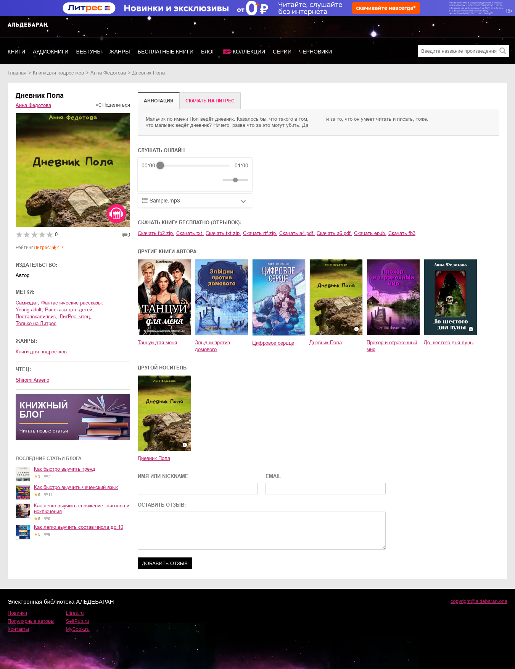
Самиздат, (27, 303)
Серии (282, 52)
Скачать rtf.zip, (260, 233)
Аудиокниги (50, 52)
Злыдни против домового (212, 346)
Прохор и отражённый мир (392, 346)
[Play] (166, 180)
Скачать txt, (190, 233)
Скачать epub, (370, 233)
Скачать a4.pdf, (297, 233)
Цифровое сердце (273, 343)
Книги (16, 52)
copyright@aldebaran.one (479, 601)
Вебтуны (88, 52)
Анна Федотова (108, 73)
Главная (17, 73)
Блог (208, 52)
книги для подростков (58, 73)
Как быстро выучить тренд (64, 469)
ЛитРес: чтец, (75, 316)
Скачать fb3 (401, 233)
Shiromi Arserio (32, 380)
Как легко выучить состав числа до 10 (78, 527)
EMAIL (273, 476)
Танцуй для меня (157, 342)
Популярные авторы (31, 621)
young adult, (29, 310)
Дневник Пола (325, 342)
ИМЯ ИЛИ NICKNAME (163, 476)
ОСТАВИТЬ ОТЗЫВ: (162, 505)
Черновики (315, 52)
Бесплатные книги (165, 52)
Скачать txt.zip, (223, 233)
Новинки (17, 613)
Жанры (119, 52)
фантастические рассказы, (72, 303)
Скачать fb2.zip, (156, 233)
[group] (195, 174)
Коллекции (249, 52)
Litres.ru (75, 613)
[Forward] (182, 180)
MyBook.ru (78, 629)
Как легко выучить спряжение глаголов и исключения (81, 508)
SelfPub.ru (77, 621)
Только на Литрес (36, 323)
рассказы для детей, (69, 310)
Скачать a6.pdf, (334, 233)
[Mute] (215, 180)
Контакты (18, 629)
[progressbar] (195, 165)
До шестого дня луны (448, 342)
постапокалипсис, (37, 316)
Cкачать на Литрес (210, 101)
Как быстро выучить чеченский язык (76, 487)
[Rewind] (149, 180)
